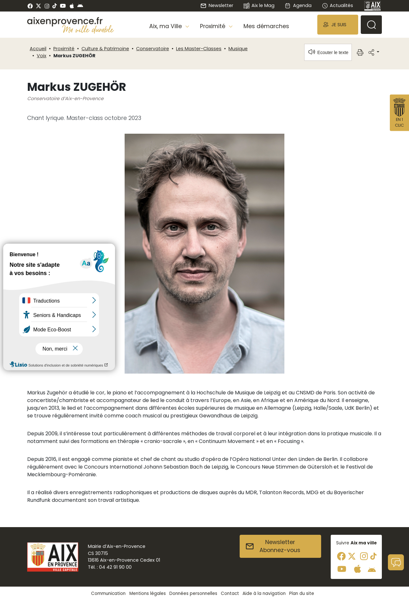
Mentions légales (147, 593)
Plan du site (301, 593)
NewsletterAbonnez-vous (272, 546)
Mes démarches (266, 26)
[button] (337, 24)
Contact (230, 593)
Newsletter (216, 5)
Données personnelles (193, 593)
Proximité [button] (213, 26)
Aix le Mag (258, 6)
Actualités (337, 5)
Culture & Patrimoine (105, 48)
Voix (41, 55)
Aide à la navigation (264, 593)
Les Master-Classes (198, 48)
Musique (238, 48)
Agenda (298, 5)
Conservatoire (152, 48)
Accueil (38, 48)
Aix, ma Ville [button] (166, 26)
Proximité (63, 48)
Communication (108, 593)
